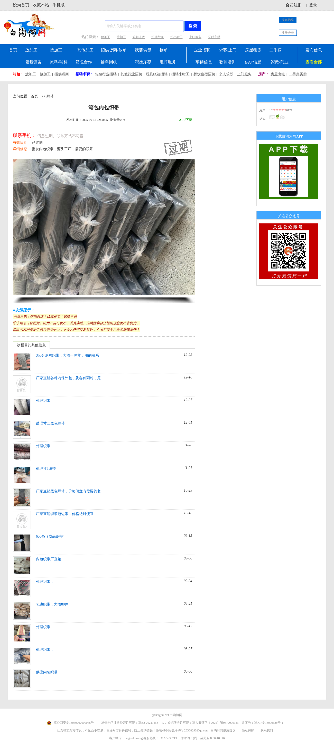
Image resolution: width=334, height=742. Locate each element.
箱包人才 (139, 37)
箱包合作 (84, 62)
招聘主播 (214, 37)
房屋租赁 (253, 50)
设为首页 (21, 5)
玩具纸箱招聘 (157, 74)
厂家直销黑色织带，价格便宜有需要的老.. (69, 491)
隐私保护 (248, 730)
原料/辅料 (58, 62)
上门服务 (195, 37)
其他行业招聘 (131, 74)
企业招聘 (202, 50)
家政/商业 (280, 62)
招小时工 (176, 37)
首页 (13, 50)
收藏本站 (41, 5)
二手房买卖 (298, 74)
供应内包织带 (47, 672)
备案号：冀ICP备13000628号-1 (262, 723)
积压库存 (143, 62)
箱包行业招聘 (106, 74)
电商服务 (168, 62)
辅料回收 (109, 62)
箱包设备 (33, 62)
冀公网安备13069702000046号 (74, 723)
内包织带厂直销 (48, 559)
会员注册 (293, 5)
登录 (313, 5)
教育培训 (227, 62)
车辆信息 (204, 62)
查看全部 (313, 62)
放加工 (105, 37)
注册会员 (288, 32)
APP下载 (185, 120)
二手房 (276, 50)
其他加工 (85, 50)
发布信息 (288, 20)
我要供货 (143, 50)
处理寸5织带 (46, 468)
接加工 (121, 37)
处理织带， (45, 582)
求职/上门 (228, 50)
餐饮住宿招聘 (204, 74)
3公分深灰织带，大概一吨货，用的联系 (67, 355)
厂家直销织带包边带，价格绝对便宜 (65, 514)
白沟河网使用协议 (223, 730)
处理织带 (43, 401)
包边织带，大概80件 (52, 604)
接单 (164, 50)
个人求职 (226, 74)
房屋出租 (278, 74)
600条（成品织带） (51, 536)
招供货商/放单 (113, 50)
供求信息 (253, 62)
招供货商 (157, 37)
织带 (50, 96)
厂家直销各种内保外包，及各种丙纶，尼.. (69, 378)
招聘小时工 (180, 74)
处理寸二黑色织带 (50, 423)
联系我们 (267, 730)
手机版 (58, 5)
